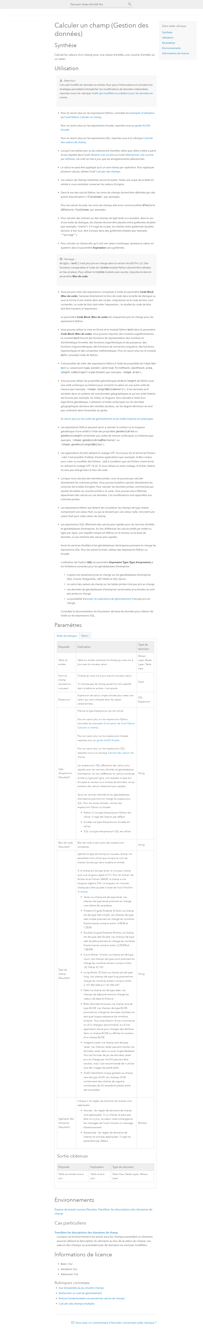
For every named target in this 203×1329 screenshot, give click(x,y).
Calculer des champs (108, 171)
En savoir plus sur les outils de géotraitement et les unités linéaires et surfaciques (107, 418)
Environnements (171, 48)
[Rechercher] (129, 4)
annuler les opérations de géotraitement (108, 598)
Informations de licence (175, 53)
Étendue (91, 1209)
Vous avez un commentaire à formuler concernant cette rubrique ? (115, 1322)
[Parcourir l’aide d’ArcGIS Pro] (98, 4)
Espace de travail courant (70, 1209)
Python (85, 635)
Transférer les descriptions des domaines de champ (86, 1232)
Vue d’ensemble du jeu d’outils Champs (81, 1287)
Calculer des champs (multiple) (76, 1303)
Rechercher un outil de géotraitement (80, 1293)
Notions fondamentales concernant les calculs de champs (92, 1298)
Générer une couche (102, 154)
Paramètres (168, 42)
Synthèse (167, 32)
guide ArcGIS (108, 740)
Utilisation (168, 37)
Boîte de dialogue (67, 635)
